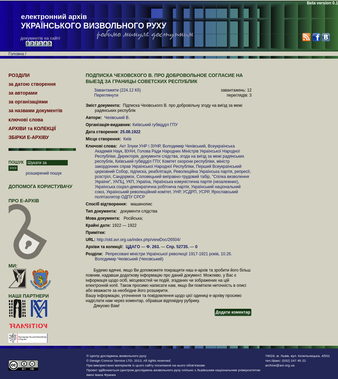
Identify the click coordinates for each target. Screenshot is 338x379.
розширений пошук (44, 173)
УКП (130, 181)
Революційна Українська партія (202, 171)
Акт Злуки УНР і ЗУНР (140, 146)
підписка (138, 171)
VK (325, 37)
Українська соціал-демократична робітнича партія (142, 186)
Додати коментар (233, 312)
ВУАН (130, 151)
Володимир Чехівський (184, 146)
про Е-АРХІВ (27, 204)
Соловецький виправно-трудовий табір (173, 176)
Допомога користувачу (40, 186)
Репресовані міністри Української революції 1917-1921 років (161, 254)
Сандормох (123, 176)
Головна (16, 54)
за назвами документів (35, 110)
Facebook (316, 37)
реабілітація (159, 171)
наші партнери (28, 296)
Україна (143, 181)
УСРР (204, 192)
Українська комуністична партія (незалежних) (195, 181)
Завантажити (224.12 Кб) (117, 90)
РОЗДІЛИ (19, 75)
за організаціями (28, 101)
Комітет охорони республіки (188, 161)
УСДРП (190, 192)
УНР (177, 192)
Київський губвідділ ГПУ (155, 124)
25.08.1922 (131, 131)
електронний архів (93, 22)
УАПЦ (118, 181)
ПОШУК (16, 162)
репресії (242, 171)
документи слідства (159, 156)
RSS (306, 37)
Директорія (128, 156)
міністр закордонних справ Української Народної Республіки (162, 164)
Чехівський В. (117, 117)
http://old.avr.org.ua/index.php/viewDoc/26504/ (139, 239)
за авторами (22, 93)
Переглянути (106, 95)
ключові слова (25, 119)
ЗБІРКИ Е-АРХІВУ (28, 137)
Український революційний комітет (138, 192)
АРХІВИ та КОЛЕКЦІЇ (32, 128)
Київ (127, 139)
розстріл (102, 176)
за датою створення (32, 84)
